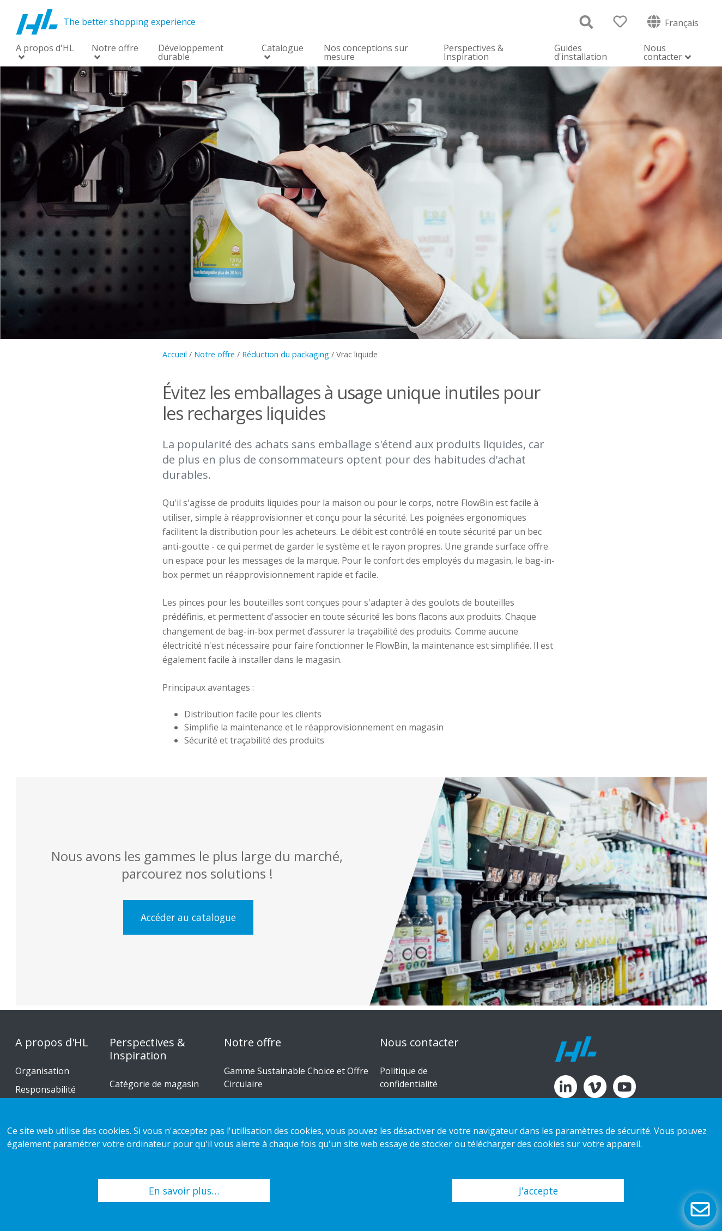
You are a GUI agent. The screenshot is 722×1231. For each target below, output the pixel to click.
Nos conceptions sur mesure (366, 52)
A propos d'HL (45, 49)
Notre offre (115, 49)
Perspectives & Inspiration (473, 52)
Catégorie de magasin (154, 1084)
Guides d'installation (580, 52)
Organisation (42, 1071)
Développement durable (190, 52)
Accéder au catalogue (188, 917)
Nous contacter (663, 53)
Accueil (174, 354)
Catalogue (283, 49)
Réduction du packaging (285, 354)
